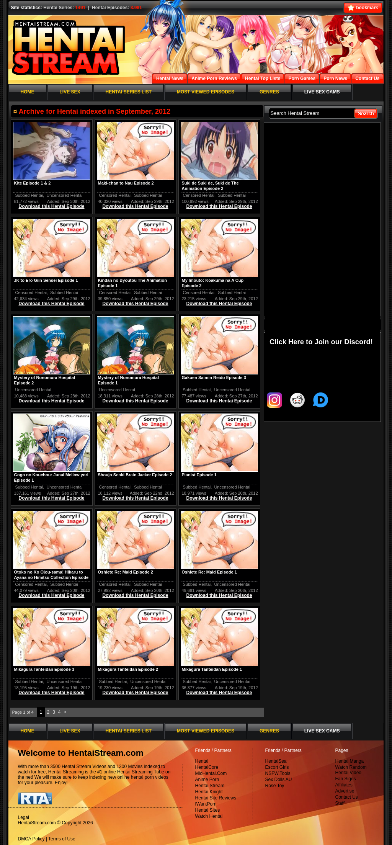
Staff (340, 803)
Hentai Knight (209, 791)
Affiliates (344, 785)
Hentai (202, 761)
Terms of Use (61, 839)
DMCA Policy (31, 839)
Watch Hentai (209, 816)
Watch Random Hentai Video (351, 770)
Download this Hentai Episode (51, 206)
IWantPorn (206, 804)
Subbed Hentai (29, 195)
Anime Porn (207, 779)
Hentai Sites (207, 810)
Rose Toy (274, 785)
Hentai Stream (210, 785)
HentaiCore (207, 767)
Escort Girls (277, 767)
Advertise (344, 791)
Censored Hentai (115, 195)
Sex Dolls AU (278, 779)
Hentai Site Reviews (215, 798)
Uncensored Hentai (64, 195)
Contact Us (346, 797)
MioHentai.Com (211, 773)
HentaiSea (276, 761)
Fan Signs (345, 778)
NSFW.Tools (278, 773)
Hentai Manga (349, 761)
